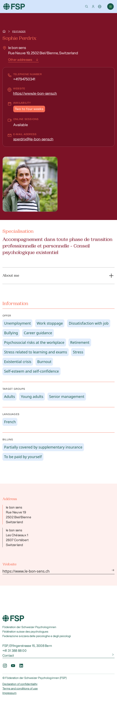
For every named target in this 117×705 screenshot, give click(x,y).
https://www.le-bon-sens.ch (35, 93)
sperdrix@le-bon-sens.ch (33, 139)
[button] (86, 6)
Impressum (9, 693)
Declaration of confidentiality (20, 684)
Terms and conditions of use (20, 688)
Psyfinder (18, 31)
